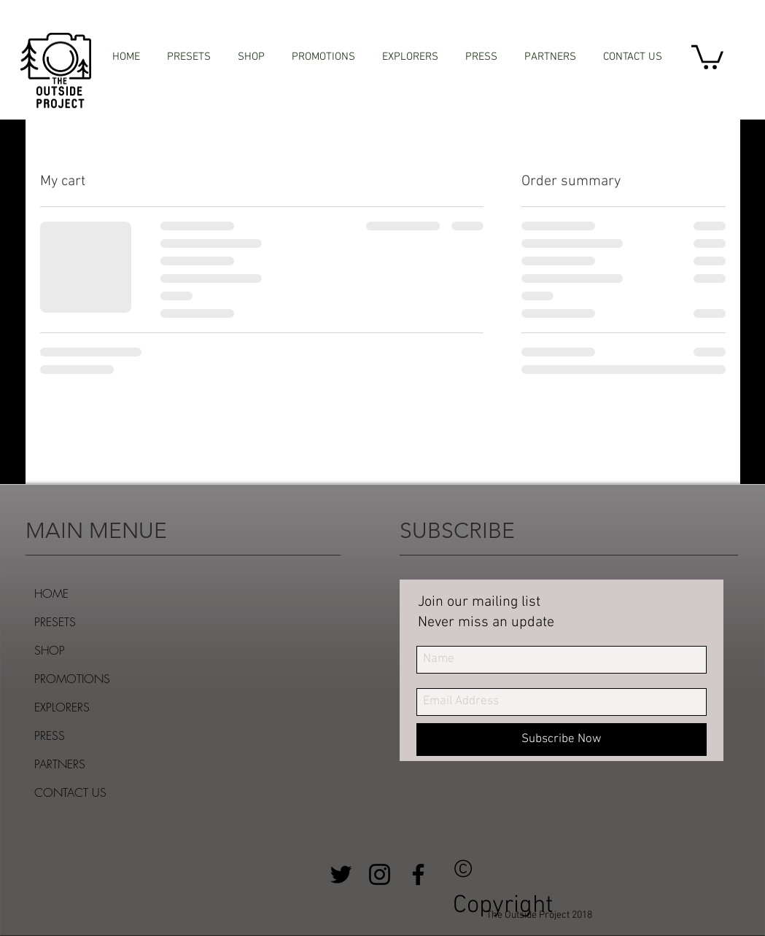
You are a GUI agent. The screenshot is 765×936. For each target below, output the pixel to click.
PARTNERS (59, 764)
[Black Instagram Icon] (379, 874)
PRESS (49, 736)
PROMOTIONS (72, 679)
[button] (707, 55)
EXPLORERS (62, 707)
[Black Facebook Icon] (418, 874)
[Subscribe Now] (561, 739)
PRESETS (55, 622)
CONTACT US (70, 792)
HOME (51, 593)
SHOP (49, 650)
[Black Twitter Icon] (341, 874)
